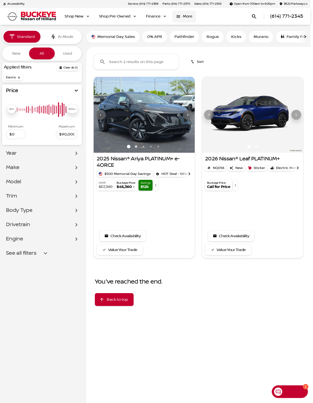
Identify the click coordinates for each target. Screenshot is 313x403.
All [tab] (42, 53)
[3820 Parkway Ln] (293, 4)
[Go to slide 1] (129, 147)
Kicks (236, 36)
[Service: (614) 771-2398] (143, 4)
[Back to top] (114, 299)
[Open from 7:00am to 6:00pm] (252, 4)
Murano (261, 36)
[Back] (68, 68)
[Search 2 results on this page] (136, 62)
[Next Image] (188, 115)
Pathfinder (184, 36)
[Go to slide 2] (136, 147)
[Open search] (254, 16)
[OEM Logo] (12, 16)
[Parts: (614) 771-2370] (176, 4)
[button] (101, 115)
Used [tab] (67, 53)
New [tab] (16, 53)
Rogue (213, 36)
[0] (16, 134)
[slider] (11, 108)
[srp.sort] (198, 62)
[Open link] (256, 168)
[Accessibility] (13, 4)
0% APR (154, 36)
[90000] (67, 134)
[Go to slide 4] (151, 147)
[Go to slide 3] (143, 147)
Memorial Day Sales (113, 36)
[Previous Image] (100, 115)
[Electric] (13, 78)
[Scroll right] (305, 37)
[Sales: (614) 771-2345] (208, 4)
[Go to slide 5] (158, 147)
